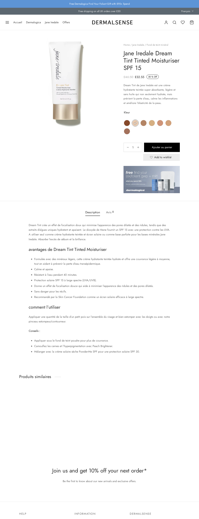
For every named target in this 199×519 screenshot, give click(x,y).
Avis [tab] (110, 212)
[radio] (127, 123)
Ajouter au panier (161, 147)
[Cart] (192, 22)
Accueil (17, 22)
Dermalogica (33, 22)
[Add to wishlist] (161, 157)
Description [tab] (92, 212)
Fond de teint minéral (157, 45)
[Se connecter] (166, 22)
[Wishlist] (183, 22)
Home (127, 45)
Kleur (127, 113)
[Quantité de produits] (132, 147)
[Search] (174, 22)
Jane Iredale (52, 22)
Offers (66, 22)
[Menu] (7, 22)
